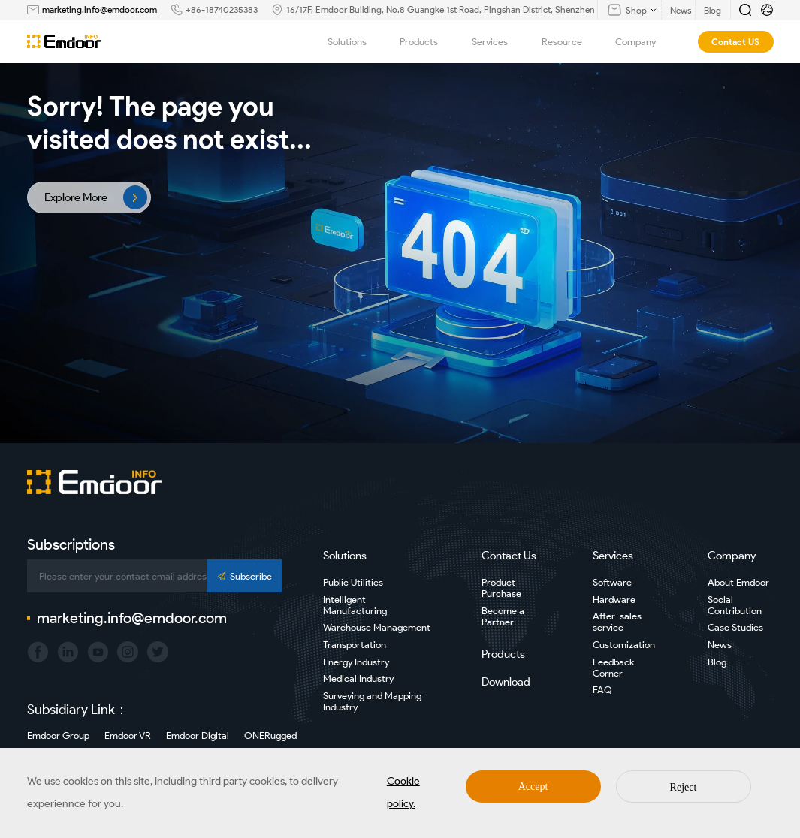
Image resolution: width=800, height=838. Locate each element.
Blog (717, 662)
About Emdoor (738, 582)
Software (612, 582)
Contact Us (509, 555)
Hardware (614, 599)
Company (643, 41)
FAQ (602, 689)
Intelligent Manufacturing (355, 605)
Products (427, 41)
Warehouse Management (376, 627)
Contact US (735, 41)
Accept (533, 786)
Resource (570, 41)
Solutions (355, 41)
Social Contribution (735, 605)
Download (506, 682)
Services (498, 41)
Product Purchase (501, 588)
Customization (624, 644)
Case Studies (735, 627)
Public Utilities (353, 582)
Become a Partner (503, 616)
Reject (683, 787)
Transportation (354, 644)
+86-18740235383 (222, 9)
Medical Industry (358, 678)
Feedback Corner (613, 667)
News (720, 644)
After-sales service (617, 621)
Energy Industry (356, 662)
